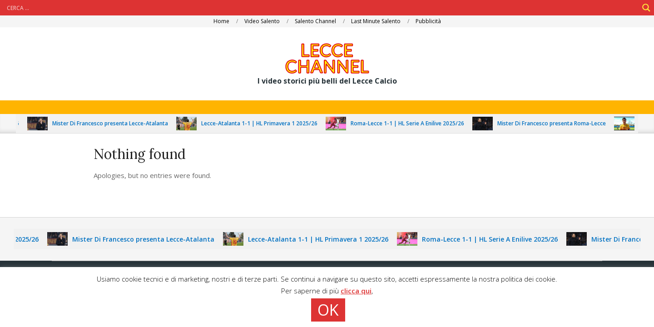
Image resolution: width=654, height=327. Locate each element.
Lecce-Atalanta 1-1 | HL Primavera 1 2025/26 (262, 123)
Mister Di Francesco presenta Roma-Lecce (554, 123)
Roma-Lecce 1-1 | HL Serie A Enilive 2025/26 (410, 123)
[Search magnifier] (646, 7)
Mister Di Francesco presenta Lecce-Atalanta (113, 123)
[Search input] (321, 7)
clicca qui (356, 290)
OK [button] (328, 309)
